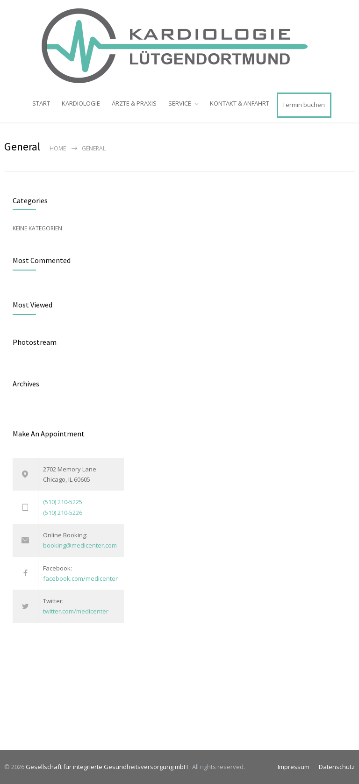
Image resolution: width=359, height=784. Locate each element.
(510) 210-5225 (62, 502)
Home (58, 148)
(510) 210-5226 (62, 512)
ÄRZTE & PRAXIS (134, 103)
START (41, 103)
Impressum (293, 767)
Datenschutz (337, 767)
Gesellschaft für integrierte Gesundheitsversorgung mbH (107, 767)
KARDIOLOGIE (81, 103)
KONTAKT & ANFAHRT (239, 103)
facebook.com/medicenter (80, 578)
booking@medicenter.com (80, 545)
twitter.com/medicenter (75, 611)
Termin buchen (303, 104)
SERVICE (179, 103)
